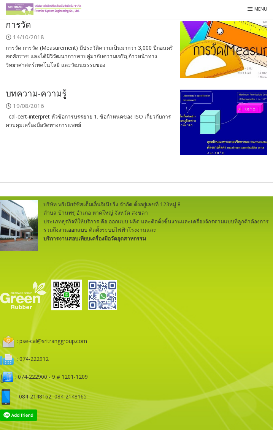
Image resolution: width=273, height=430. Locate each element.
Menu (257, 9)
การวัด (18, 24)
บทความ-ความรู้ (36, 93)
